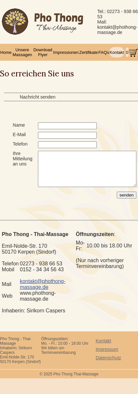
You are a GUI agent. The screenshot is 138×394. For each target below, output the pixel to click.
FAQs (103, 52)
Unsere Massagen (22, 52)
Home (6, 52)
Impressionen (66, 52)
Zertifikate (88, 52)
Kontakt (117, 52)
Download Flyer (42, 52)
